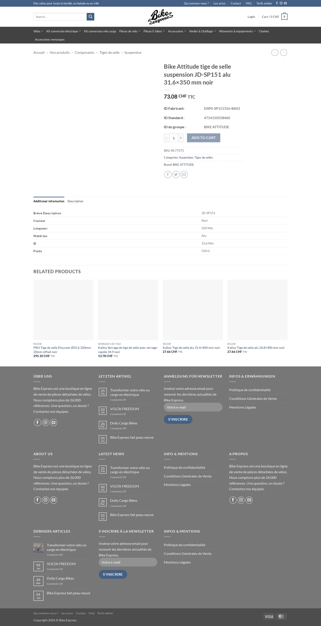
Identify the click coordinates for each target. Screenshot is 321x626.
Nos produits (60, 52)
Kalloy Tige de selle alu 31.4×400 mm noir (191, 347)
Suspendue (132, 52)
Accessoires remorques (50, 39)
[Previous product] (283, 52)
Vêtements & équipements (237, 31)
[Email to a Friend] (184, 174)
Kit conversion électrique (63, 31)
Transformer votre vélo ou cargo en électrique (130, 392)
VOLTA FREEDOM (124, 409)
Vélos (38, 31)
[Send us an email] (285, 3)
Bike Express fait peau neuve (132, 437)
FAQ (248, 3)
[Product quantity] (173, 137)
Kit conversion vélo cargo (100, 31)
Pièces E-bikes (154, 31)
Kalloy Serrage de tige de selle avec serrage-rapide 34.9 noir (128, 350)
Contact (236, 3)
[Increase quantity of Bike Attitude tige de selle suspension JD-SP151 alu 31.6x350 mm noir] (180, 137)
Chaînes (264, 31)
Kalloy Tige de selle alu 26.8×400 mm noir (256, 347)
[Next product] (274, 52)
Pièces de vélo (129, 31)
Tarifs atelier (264, 3)
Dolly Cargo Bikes (123, 423)
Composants (84, 52)
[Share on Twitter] (176, 174)
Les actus (220, 3)
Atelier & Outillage (202, 31)
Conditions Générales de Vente (253, 398)
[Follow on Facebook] (277, 3)
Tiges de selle (109, 52)
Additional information (48, 201)
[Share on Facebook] (168, 174)
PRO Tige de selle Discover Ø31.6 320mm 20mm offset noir (62, 350)
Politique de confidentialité (250, 390)
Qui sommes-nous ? (196, 3)
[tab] (48, 201)
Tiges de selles (203, 157)
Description (75, 201)
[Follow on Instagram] (281, 3)
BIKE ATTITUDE (183, 164)
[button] (251, 17)
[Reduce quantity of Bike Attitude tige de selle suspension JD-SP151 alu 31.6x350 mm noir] (166, 137)
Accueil (39, 52)
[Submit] (90, 17)
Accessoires (177, 31)
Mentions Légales (242, 407)
